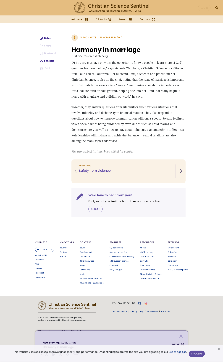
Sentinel (63, 252)
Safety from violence (95, 171)
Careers (38, 268)
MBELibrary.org (146, 252)
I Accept (197, 354)
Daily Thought (116, 270)
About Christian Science (151, 274)
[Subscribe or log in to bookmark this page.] (49, 53)
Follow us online (123, 303)
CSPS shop (173, 265)
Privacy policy (137, 311)
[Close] (181, 337)
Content (85, 242)
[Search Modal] (216, 8)
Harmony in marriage (106, 50)
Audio (82, 274)
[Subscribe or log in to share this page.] (46, 45)
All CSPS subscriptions (178, 270)
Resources (147, 242)
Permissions (152, 311)
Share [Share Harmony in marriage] (178, 345)
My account (173, 248)
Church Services (147, 270)
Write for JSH (41, 255)
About (143, 248)
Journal (63, 248)
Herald (63, 256)
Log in (204, 7)
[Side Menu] (6, 8)
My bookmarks (116, 248)
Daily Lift (143, 261)
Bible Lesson (145, 265)
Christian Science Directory (122, 256)
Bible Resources (87, 261)
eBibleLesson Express (119, 261)
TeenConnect (86, 252)
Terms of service (119, 311)
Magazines (67, 242)
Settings (173, 242)
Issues (82, 248)
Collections (85, 270)
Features (115, 242)
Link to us (39, 259)
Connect (41, 242)
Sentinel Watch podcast (91, 278)
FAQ (37, 264)
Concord (114, 265)
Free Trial (172, 256)
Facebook (39, 273)
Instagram (40, 277)
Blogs (82, 265)
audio (92, 283)
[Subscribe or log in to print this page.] (45, 68)
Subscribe (172, 252)
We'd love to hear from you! (110, 195)
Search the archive (118, 252)
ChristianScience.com (150, 278)
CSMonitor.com (147, 256)
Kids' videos (85, 256)
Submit (95, 209)
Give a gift (172, 261)
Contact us (44, 249)
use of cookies (177, 352)
